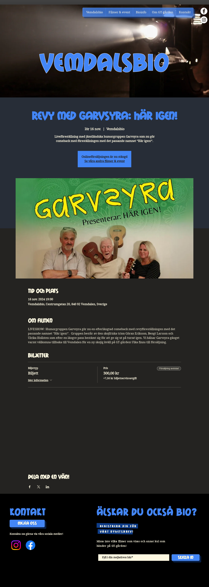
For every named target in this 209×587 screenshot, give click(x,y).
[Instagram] (203, 19)
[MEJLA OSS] (27, 523)
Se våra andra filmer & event (104, 161)
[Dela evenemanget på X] (38, 486)
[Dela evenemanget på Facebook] (29, 486)
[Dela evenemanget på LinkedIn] (47, 486)
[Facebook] (203, 11)
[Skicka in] (186, 557)
